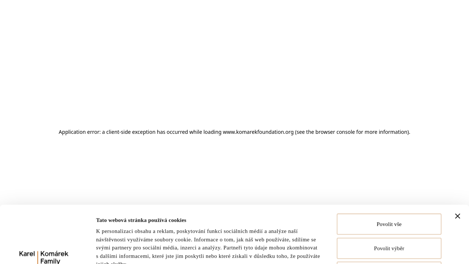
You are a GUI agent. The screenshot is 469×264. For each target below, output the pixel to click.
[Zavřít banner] (457, 162)
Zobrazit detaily (360, 250)
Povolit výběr (389, 195)
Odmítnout (389, 218)
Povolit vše (389, 170)
